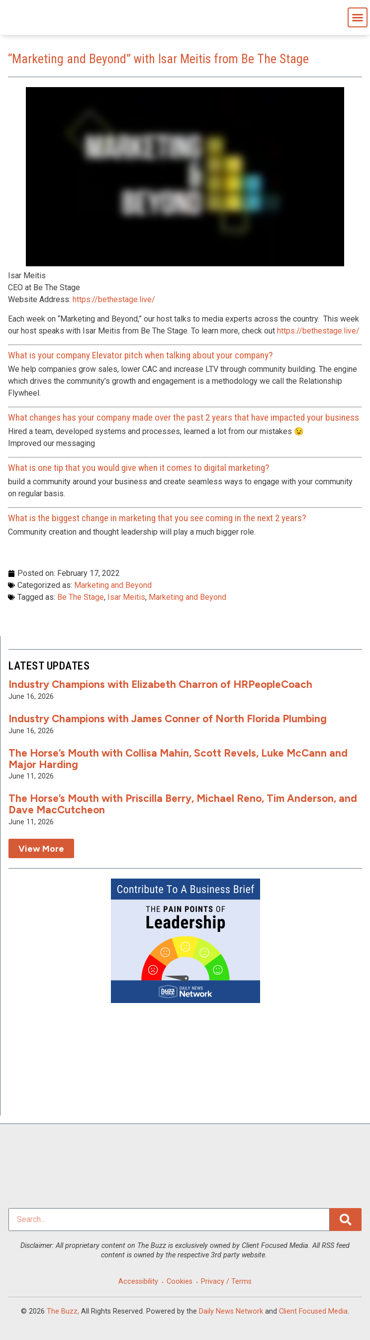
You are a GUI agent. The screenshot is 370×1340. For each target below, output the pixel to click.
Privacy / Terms (226, 1281)
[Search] (346, 1219)
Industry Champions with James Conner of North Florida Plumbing (167, 718)
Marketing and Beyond (113, 585)
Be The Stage (80, 597)
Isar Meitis (126, 597)
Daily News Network (231, 1311)
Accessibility (138, 1281)
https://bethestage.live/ (114, 299)
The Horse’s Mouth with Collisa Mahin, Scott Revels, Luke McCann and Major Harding (178, 759)
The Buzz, (63, 1311)
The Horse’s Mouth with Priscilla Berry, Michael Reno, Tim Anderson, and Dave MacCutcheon (182, 804)
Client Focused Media (313, 1311)
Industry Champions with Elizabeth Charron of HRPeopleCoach (160, 684)
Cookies (179, 1281)
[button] (358, 17)
